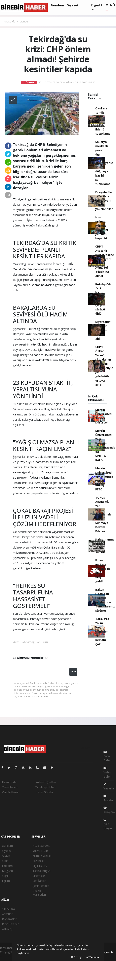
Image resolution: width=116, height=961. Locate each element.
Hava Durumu (41, 846)
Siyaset (72, 5)
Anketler (7, 914)
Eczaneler (39, 861)
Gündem (57, 5)
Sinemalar (39, 876)
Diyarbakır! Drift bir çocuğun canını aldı (103, 330)
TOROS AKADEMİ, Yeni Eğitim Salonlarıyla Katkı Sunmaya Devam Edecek (103, 514)
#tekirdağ (28, 642)
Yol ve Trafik (40, 851)
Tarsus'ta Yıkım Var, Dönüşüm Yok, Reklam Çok (102, 631)
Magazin (7, 871)
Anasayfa (10, 21)
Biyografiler (9, 919)
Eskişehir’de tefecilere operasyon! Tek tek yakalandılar (104, 200)
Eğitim (6, 881)
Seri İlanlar (39, 881)
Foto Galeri (108, 756)
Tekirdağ (20, 264)
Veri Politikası (10, 792)
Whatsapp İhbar (45, 787)
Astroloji (7, 929)
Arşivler (108, 798)
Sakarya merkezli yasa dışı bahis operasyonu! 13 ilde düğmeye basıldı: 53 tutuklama (104, 163)
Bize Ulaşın (108, 824)
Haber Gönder (44, 792)
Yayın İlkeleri (9, 787)
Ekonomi (7, 866)
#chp (16, 642)
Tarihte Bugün (42, 871)
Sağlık (5, 876)
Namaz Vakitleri (42, 856)
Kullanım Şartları (45, 782)
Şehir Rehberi (41, 886)
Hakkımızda (9, 782)
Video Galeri (108, 772)
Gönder (74, 671)
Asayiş (6, 856)
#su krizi (42, 642)
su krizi (60, 215)
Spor (5, 861)
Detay (76, 957)
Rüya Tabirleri (10, 924)
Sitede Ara (8, 909)
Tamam (92, 957)
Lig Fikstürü (40, 866)
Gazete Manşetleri (39, 892)
